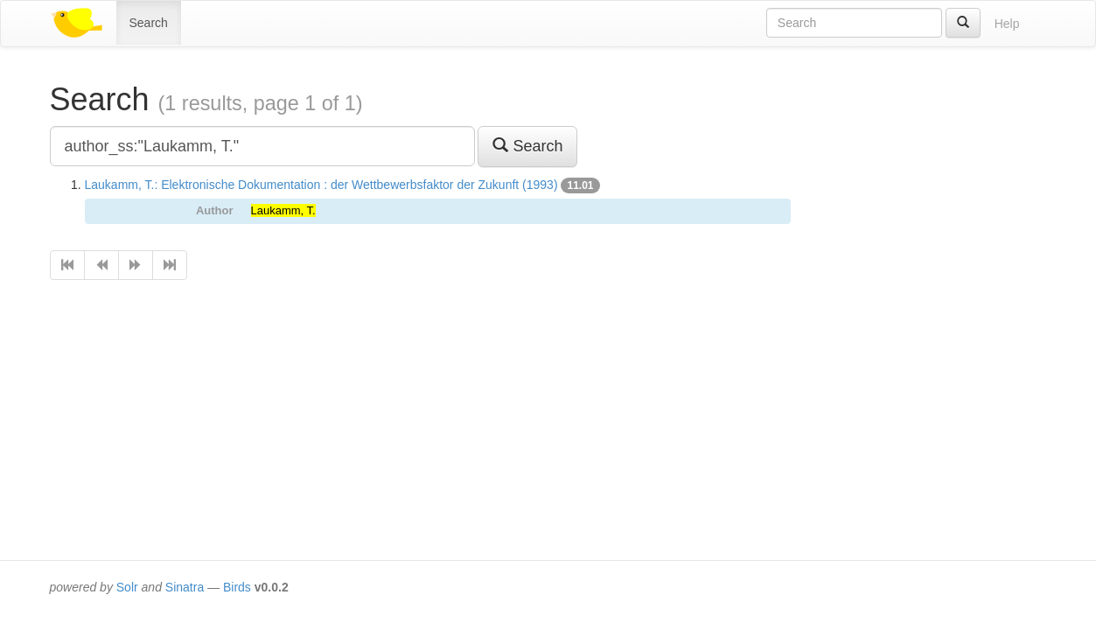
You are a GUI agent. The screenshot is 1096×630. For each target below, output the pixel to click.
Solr (127, 587)
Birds (237, 587)
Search (148, 23)
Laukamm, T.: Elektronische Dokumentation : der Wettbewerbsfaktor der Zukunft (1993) (321, 185)
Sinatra (184, 587)
